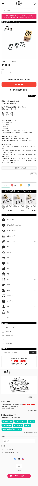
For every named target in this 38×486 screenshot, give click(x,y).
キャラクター (11, 295)
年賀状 (9, 290)
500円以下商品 (11, 230)
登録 (33, 352)
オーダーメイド (11, 301)
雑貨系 (9, 252)
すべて (5, 185)
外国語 (9, 285)
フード (9, 279)
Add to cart (19, 84)
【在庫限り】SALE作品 (14, 225)
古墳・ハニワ (11, 241)
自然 (8, 317)
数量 (3, 69)
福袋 (8, 312)
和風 (8, 274)
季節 (8, 306)
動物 (8, 263)
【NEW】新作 (11, 219)
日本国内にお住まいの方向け (19, 90)
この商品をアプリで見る (19, 168)
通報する (33, 173)
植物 (8, 268)
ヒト (8, 257)
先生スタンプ (11, 236)
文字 (8, 247)
